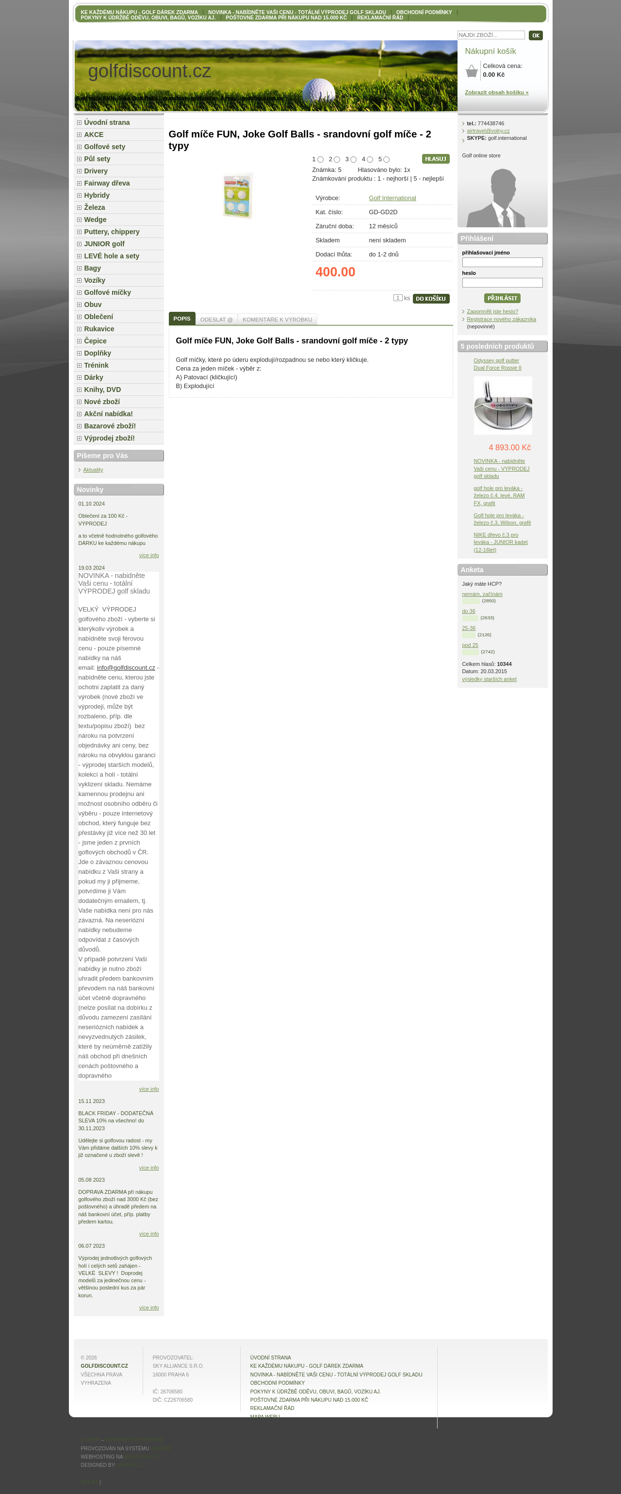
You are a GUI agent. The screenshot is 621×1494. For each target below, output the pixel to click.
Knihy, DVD (102, 389)
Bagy (92, 268)
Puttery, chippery (112, 232)
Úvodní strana (107, 122)
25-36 (469, 628)
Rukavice (99, 329)
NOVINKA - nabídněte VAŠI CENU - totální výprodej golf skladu (297, 12)
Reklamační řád (380, 17)
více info (149, 555)
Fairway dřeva (107, 183)
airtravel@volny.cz (488, 131)
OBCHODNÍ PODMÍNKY (424, 12)
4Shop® (160, 1448)
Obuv (93, 304)
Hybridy (97, 195)
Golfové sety (105, 147)
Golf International (392, 198)
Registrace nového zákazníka (502, 319)
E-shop (90, 1440)
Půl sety (97, 159)
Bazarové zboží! (110, 426)
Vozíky (95, 280)
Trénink (96, 365)
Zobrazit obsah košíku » (497, 92)
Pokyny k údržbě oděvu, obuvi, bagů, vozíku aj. (148, 17)
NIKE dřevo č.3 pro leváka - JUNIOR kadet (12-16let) (501, 542)
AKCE (94, 134)
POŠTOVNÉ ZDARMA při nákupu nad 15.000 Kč (286, 17)
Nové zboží (102, 402)
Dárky (93, 377)
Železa (94, 207)
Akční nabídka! (108, 414)
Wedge (95, 219)
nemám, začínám (482, 594)
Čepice (95, 341)
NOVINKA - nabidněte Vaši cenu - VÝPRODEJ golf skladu (502, 468)
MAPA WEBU (265, 1417)
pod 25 (470, 645)
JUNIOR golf (104, 244)
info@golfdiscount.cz (126, 667)
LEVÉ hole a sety (112, 256)
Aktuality (93, 470)
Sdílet (89, 1482)
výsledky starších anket (489, 679)
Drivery (96, 171)
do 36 (468, 611)
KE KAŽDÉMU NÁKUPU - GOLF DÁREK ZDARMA (139, 12)
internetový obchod (134, 1440)
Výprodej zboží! (109, 438)
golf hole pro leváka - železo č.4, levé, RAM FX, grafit (499, 495)
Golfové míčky (107, 292)
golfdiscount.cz (104, 1366)
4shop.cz (129, 1465)
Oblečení (99, 317)
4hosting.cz (141, 1457)
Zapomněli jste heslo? (493, 311)
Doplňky (98, 353)
